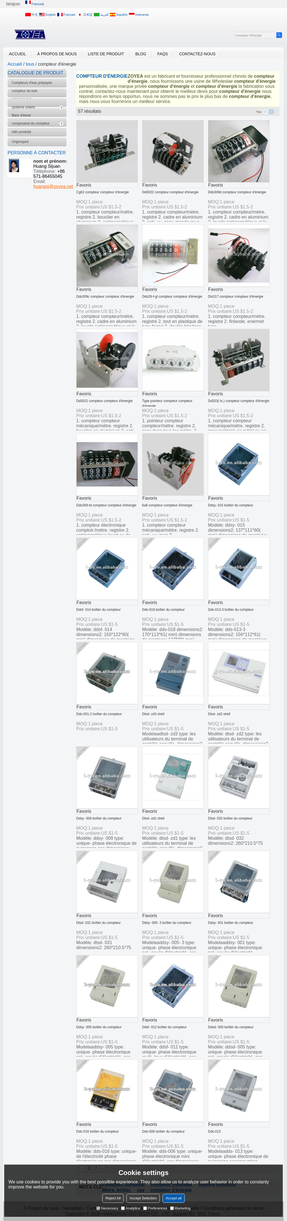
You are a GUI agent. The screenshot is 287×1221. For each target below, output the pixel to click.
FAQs (163, 54)
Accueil (17, 54)
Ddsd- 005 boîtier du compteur (230, 1027)
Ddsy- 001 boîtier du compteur (230, 923)
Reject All (113, 1198)
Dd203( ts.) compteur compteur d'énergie (238, 401)
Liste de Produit (106, 54)
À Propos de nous (57, 54)
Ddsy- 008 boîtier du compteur (98, 818)
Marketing (180, 1208)
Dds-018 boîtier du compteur (163, 610)
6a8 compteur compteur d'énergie (167, 505)
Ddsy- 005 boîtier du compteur (98, 1027)
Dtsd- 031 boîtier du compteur (98, 923)
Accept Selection (143, 1198)
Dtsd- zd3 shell (153, 714)
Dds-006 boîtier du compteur (163, 1131)
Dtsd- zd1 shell (153, 818)
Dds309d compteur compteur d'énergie (237, 192)
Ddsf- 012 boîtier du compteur (164, 1027)
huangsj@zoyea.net (53, 186)
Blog (140, 54)
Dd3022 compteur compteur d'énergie (170, 192)
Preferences (155, 1208)
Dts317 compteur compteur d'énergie (235, 297)
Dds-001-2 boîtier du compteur (99, 714)
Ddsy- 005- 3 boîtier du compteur (166, 923)
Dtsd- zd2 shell (219, 714)
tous (30, 64)
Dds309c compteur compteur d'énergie (105, 297)
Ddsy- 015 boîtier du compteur (230, 505)
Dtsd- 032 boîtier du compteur (230, 818)
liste (265, 111)
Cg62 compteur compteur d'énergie (102, 192)
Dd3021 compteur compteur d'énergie (104, 401)
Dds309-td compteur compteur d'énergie (106, 505)
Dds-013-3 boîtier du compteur (231, 610)
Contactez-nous (197, 54)
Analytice (130, 1208)
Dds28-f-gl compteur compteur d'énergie (172, 297)
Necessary (107, 1208)
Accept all (173, 1198)
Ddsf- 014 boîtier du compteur (98, 610)
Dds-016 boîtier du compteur (97, 1131)
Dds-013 (214, 1131)
